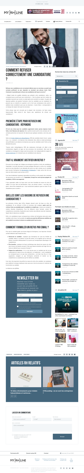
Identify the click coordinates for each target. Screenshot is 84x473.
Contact (46, 3)
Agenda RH (39, 21)
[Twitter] (70, 13)
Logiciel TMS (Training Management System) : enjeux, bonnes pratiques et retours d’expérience (60, 345)
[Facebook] (67, 13)
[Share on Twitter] (47, 66)
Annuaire (48, 21)
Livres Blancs (18, 21)
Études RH (28, 21)
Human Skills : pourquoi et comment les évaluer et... (69, 280)
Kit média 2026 (71, 460)
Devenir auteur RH (31, 453)
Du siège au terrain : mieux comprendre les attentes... (70, 256)
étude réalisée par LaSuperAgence (20, 138)
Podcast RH (68, 21)
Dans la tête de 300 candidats (71, 345)
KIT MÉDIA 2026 (39, 3)
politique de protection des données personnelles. (30, 304)
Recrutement (23, 66)
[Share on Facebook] (45, 66)
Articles (8, 66)
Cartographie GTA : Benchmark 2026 (67, 189)
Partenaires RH (14, 453)
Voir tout (75, 140)
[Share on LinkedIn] (52, 66)
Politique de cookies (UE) (63, 459)
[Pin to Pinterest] (50, 66)
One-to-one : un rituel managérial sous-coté (60, 330)
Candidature (9, 354)
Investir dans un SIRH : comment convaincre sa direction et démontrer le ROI (72, 330)
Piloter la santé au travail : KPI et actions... (69, 248)
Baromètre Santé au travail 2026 (70, 197)
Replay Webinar (57, 21)
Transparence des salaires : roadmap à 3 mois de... (70, 264)
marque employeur (10, 153)
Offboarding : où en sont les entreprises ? (58, 392)
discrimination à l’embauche (28, 170)
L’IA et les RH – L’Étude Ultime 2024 (68, 226)
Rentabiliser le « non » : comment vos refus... (69, 240)
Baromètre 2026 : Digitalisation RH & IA (68, 181)
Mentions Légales (37, 459)
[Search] (79, 21)
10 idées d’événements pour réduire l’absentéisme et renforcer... (23, 392)
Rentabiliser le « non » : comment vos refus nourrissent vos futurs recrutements (66, 315)
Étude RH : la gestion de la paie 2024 (69, 218)
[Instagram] (73, 13)
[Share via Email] (55, 66)
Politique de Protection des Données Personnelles (50, 459)
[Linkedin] (76, 13)
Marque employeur (14, 66)
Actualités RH (7, 21)
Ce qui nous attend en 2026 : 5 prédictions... (70, 272)
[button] (11, 396)
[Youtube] (79, 13)
